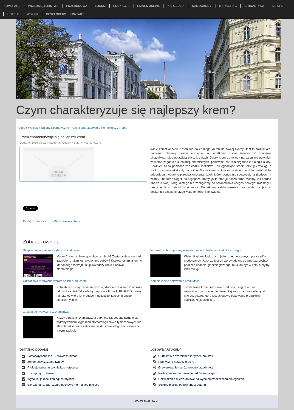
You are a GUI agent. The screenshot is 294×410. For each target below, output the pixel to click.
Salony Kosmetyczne (55, 127)
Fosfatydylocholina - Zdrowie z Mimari (52, 356)
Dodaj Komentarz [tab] (34, 221)
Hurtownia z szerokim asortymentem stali (185, 356)
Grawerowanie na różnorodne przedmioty (185, 367)
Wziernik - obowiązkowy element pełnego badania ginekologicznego (195, 250)
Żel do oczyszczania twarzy (45, 361)
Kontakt (77, 14)
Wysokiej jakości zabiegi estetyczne (51, 379)
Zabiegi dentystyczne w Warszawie (46, 311)
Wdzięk (33, 127)
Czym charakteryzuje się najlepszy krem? (99, 127)
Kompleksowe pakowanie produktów (174, 281)
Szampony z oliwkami (41, 373)
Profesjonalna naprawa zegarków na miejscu (188, 373)
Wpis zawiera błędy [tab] (67, 221)
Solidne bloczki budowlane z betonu (182, 384)
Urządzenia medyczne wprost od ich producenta (55, 281)
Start (21, 127)
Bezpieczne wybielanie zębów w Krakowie (51, 250)
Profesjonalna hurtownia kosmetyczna (52, 367)
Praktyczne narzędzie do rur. (177, 361)
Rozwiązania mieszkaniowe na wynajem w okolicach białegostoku (201, 379)
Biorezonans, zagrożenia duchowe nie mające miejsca (63, 384)
